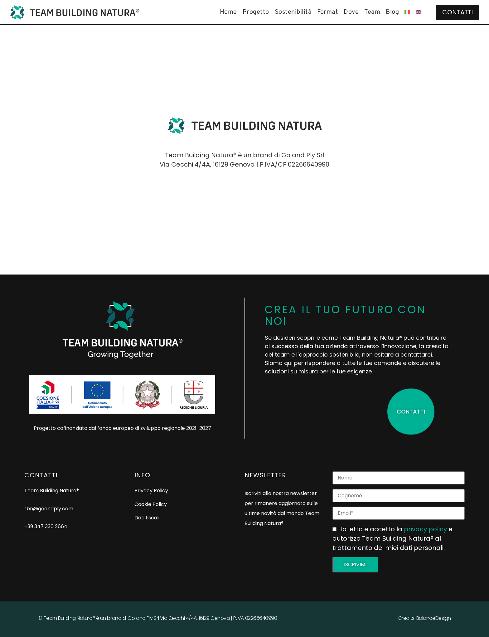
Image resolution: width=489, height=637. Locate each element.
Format (327, 12)
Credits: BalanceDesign (424, 618)
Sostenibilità (293, 12)
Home (228, 12)
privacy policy (425, 529)
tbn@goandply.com (48, 508)
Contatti (457, 12)
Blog (392, 12)
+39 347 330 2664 (45, 526)
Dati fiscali (146, 517)
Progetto (256, 12)
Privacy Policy (151, 490)
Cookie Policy (150, 504)
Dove (351, 12)
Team (372, 12)
